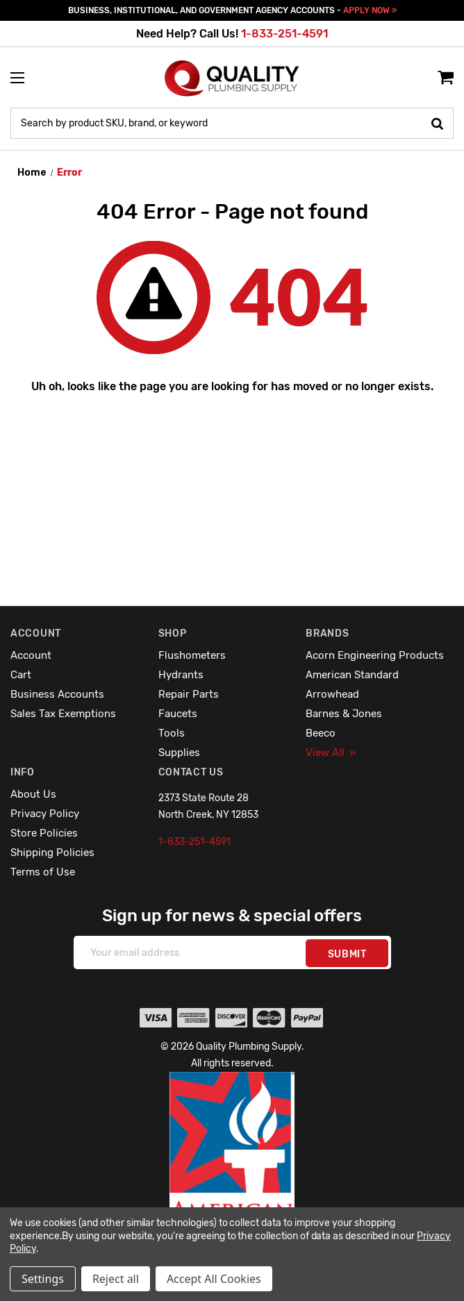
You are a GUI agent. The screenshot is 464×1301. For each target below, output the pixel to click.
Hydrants (181, 675)
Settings (43, 1278)
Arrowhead (332, 694)
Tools (171, 733)
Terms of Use (42, 872)
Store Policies (44, 833)
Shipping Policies (52, 852)
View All (331, 752)
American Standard (352, 675)
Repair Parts (188, 694)
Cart (20, 675)
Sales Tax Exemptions (63, 713)
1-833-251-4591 (284, 33)
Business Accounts (57, 694)
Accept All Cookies (214, 1278)
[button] (232, 1176)
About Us (33, 794)
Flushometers (192, 655)
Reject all (115, 1278)
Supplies (179, 752)
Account (30, 655)
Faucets (177, 713)
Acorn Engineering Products (375, 655)
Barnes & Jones (344, 713)
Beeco (320, 733)
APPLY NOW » (370, 10)
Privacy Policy (44, 813)
